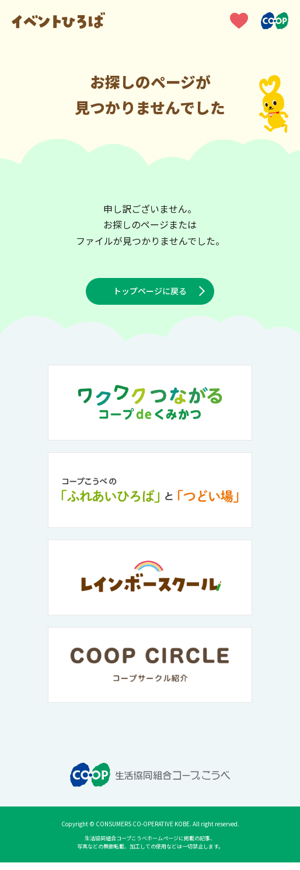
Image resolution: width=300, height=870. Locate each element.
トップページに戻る (150, 295)
